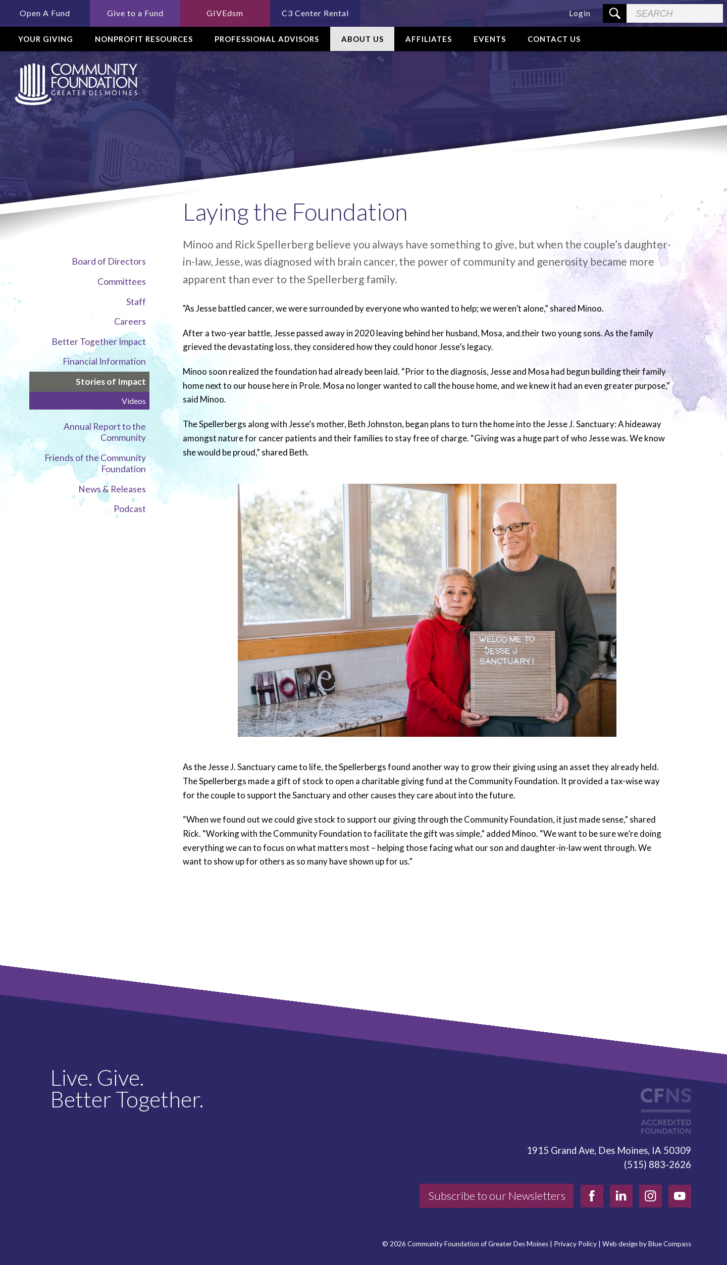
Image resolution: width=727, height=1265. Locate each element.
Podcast (130, 508)
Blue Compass (669, 1244)
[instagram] (650, 1196)
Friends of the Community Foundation (95, 463)
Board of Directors (109, 261)
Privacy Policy (575, 1244)
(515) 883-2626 (657, 1164)
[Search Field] (675, 13)
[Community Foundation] (74, 84)
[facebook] (592, 1196)
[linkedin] (621, 1196)
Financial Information (104, 361)
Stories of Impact (111, 381)
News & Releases (112, 489)
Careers (130, 321)
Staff (136, 301)
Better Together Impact (98, 341)
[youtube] (679, 1196)
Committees (121, 281)
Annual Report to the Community (105, 432)
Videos (134, 401)
